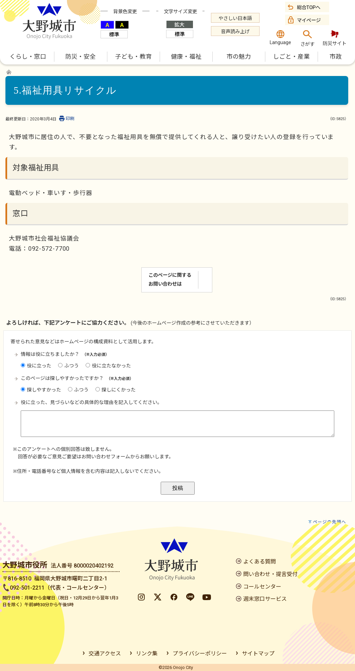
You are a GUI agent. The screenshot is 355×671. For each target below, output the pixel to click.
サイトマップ (258, 653)
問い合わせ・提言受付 (270, 574)
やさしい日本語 (235, 18)
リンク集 (147, 653)
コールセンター (262, 586)
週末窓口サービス (265, 599)
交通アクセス (105, 653)
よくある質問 (259, 561)
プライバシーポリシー (200, 653)
